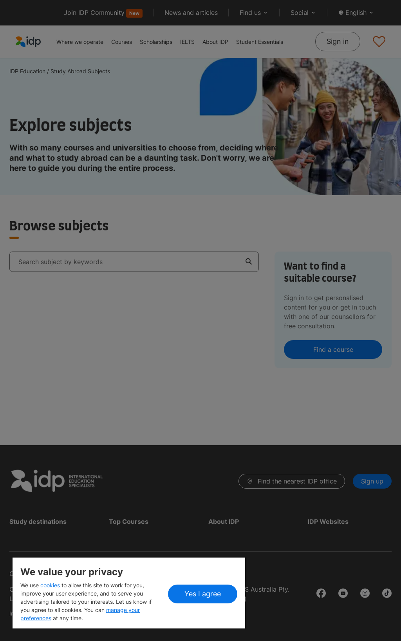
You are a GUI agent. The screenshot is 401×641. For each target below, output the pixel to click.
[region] (129, 593)
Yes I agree (202, 594)
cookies (50, 585)
